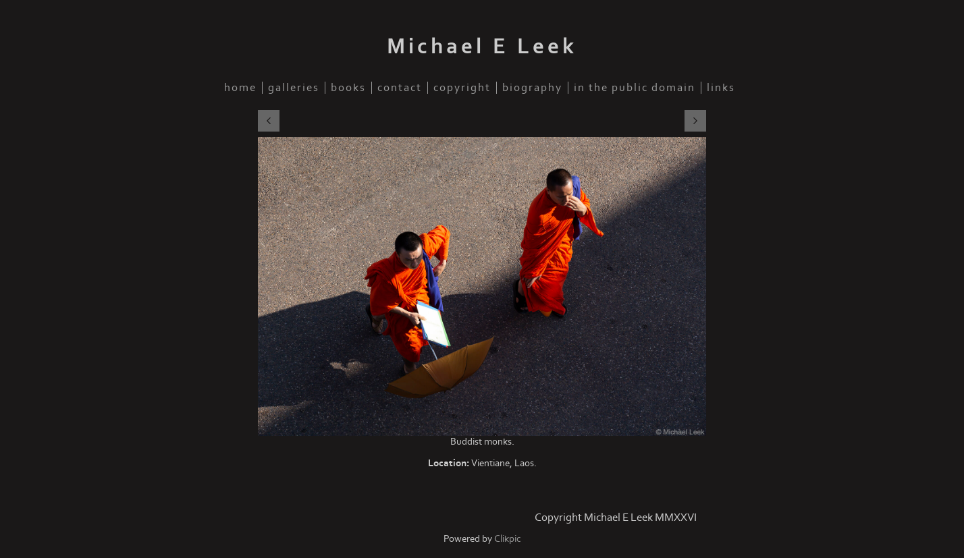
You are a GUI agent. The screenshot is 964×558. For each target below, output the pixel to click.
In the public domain (634, 88)
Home (240, 88)
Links (721, 88)
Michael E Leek (482, 46)
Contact (399, 88)
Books (348, 88)
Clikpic (507, 539)
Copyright (462, 88)
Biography (532, 88)
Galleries (293, 88)
